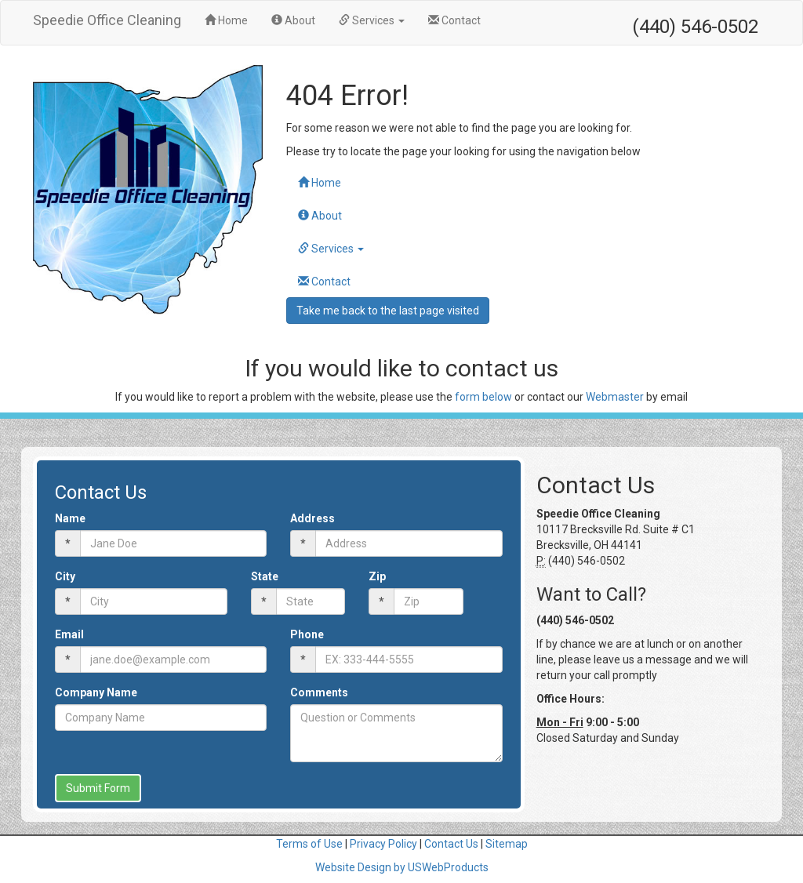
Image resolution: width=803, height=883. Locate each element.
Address (312, 518)
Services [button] (372, 20)
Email (69, 634)
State (264, 576)
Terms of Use (309, 844)
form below (483, 397)
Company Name (96, 692)
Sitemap (506, 844)
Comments (319, 692)
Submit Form (98, 788)
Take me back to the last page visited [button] (387, 310)
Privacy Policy (383, 844)
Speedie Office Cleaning (107, 20)
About (293, 20)
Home (232, 19)
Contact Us (451, 844)
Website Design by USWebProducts (402, 867)
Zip (377, 576)
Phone (307, 634)
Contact (454, 20)
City (65, 576)
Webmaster (615, 397)
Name (70, 518)
